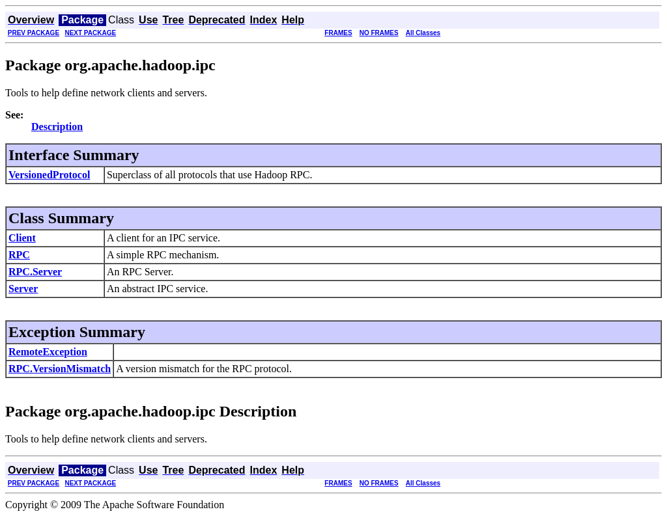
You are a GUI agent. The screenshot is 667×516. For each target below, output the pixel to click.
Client (22, 237)
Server (23, 288)
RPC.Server (35, 271)
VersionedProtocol (49, 174)
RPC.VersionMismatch (59, 368)
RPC (19, 254)
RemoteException (47, 351)
